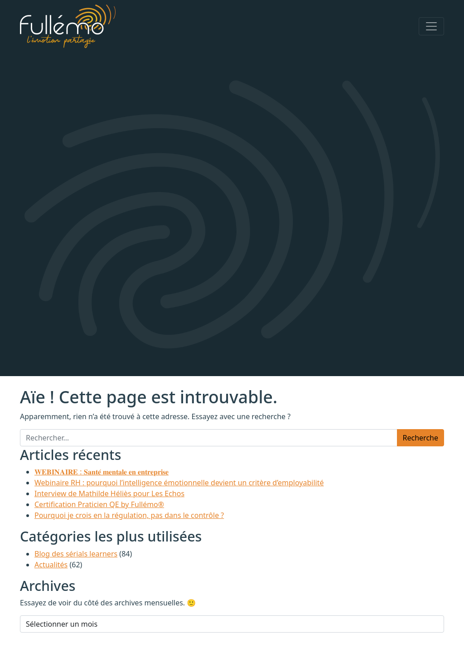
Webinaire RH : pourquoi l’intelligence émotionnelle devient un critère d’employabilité (179, 483)
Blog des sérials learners (75, 554)
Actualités (51, 565)
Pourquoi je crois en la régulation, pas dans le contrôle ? (129, 515)
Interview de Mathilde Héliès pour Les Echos (109, 493)
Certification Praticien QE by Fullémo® (99, 504)
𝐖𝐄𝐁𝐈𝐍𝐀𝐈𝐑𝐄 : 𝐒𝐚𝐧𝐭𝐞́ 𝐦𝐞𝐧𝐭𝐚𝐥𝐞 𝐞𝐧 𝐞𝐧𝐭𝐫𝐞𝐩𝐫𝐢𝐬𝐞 (101, 472)
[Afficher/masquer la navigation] (431, 26)
